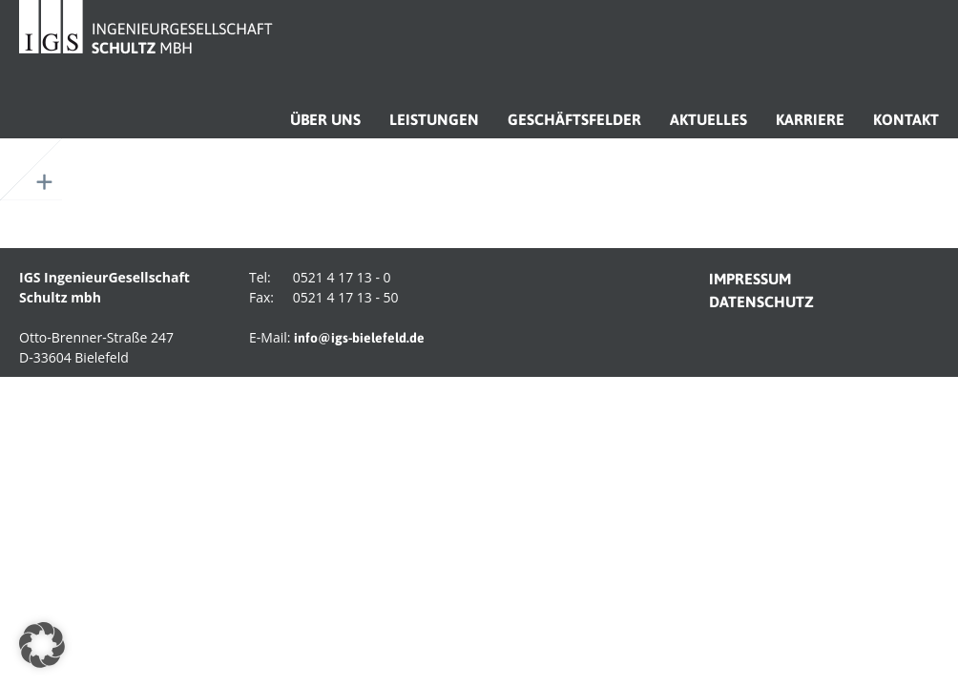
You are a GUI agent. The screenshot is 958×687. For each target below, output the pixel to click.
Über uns (325, 119)
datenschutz (761, 301)
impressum (750, 278)
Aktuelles (708, 119)
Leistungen (434, 119)
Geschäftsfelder (574, 119)
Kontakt (906, 119)
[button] (42, 645)
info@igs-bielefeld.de (359, 337)
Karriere (810, 119)
